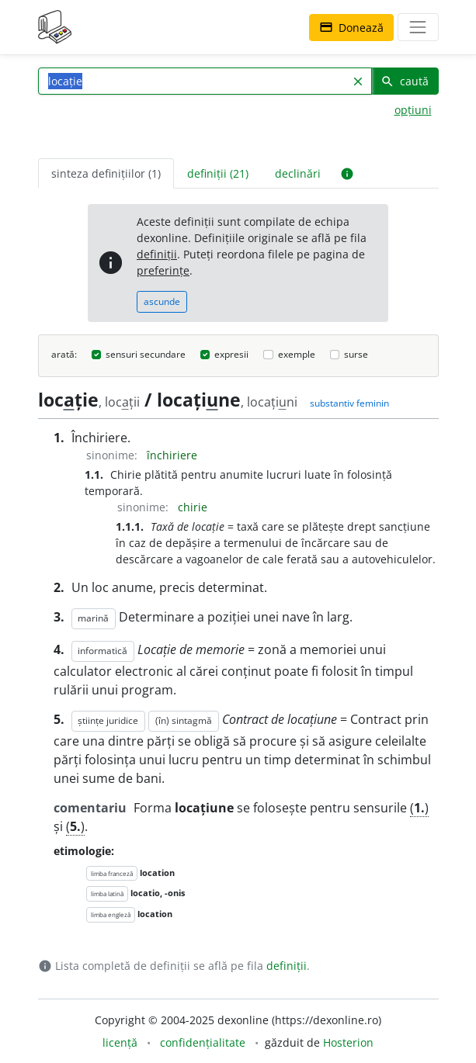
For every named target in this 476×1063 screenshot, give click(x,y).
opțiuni (413, 109)
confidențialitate (202, 1042)
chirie (192, 507)
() (419, 807)
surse (356, 354)
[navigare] (418, 27)
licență (119, 1042)
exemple (296, 354)
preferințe (163, 270)
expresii (231, 354)
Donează (351, 27)
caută (404, 81)
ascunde (162, 301)
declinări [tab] (298, 173)
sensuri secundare (146, 354)
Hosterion (348, 1042)
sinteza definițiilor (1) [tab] (106, 173)
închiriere (172, 455)
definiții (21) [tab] (217, 173)
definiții (157, 254)
